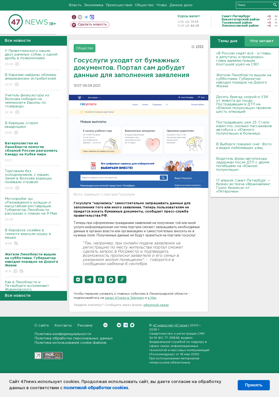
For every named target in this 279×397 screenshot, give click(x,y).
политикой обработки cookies (96, 388)
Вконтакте (105, 325)
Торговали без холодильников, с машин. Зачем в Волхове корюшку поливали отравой (32, 180)
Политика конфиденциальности (62, 334)
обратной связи (156, 305)
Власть (75, 5)
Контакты (63, 325)
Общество (144, 5)
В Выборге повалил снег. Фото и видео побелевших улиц (244, 146)
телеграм (86, 17)
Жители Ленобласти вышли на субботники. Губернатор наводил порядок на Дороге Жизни (243, 81)
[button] (78, 279)
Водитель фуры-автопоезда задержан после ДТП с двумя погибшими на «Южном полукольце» (242, 164)
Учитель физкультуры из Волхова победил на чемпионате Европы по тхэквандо (32, 104)
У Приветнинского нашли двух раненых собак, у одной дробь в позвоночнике (32, 57)
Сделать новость (92, 24)
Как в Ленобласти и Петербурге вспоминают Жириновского (32, 289)
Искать (275, 4)
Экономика (93, 5)
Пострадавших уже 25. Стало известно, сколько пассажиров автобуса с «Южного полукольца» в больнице (244, 128)
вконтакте (80, 17)
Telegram (125, 325)
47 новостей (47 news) (171, 325)
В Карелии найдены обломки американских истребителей (32, 80)
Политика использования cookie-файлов (70, 342)
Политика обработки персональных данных (73, 338)
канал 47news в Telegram (124, 298)
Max (132, 325)
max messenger (92, 17)
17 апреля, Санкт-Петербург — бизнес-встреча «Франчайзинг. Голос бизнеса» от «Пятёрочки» (243, 186)
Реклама (84, 325)
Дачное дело (181, 5)
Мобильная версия (74, 17)
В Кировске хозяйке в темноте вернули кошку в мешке (32, 237)
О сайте (41, 325)
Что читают (262, 41)
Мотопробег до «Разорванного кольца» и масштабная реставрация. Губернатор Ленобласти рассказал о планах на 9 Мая (32, 209)
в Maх (152, 298)
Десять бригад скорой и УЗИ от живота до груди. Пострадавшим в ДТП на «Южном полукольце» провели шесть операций (243, 104)
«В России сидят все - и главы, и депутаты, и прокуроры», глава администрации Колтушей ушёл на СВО (243, 59)
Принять (253, 385)
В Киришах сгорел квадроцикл (32, 128)
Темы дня (227, 41)
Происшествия (119, 5)
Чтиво (161, 5)
